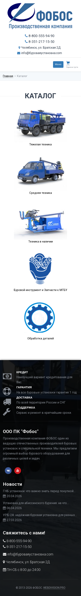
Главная (8, 76)
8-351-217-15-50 (39, 42)
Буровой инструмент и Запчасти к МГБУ (40, 290)
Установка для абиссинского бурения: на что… (36, 503)
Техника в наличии (40, 241)
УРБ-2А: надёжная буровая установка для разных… (40, 515)
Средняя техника (40, 193)
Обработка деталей (40, 338)
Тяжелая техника (40, 144)
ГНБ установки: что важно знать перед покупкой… (39, 491)
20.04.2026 (14, 496)
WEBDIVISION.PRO (54, 587)
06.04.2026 (14, 508)
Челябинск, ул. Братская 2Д (40, 47)
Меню (58, 64)
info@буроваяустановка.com (39, 53)
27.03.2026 (14, 520)
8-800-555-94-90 (39, 36)
